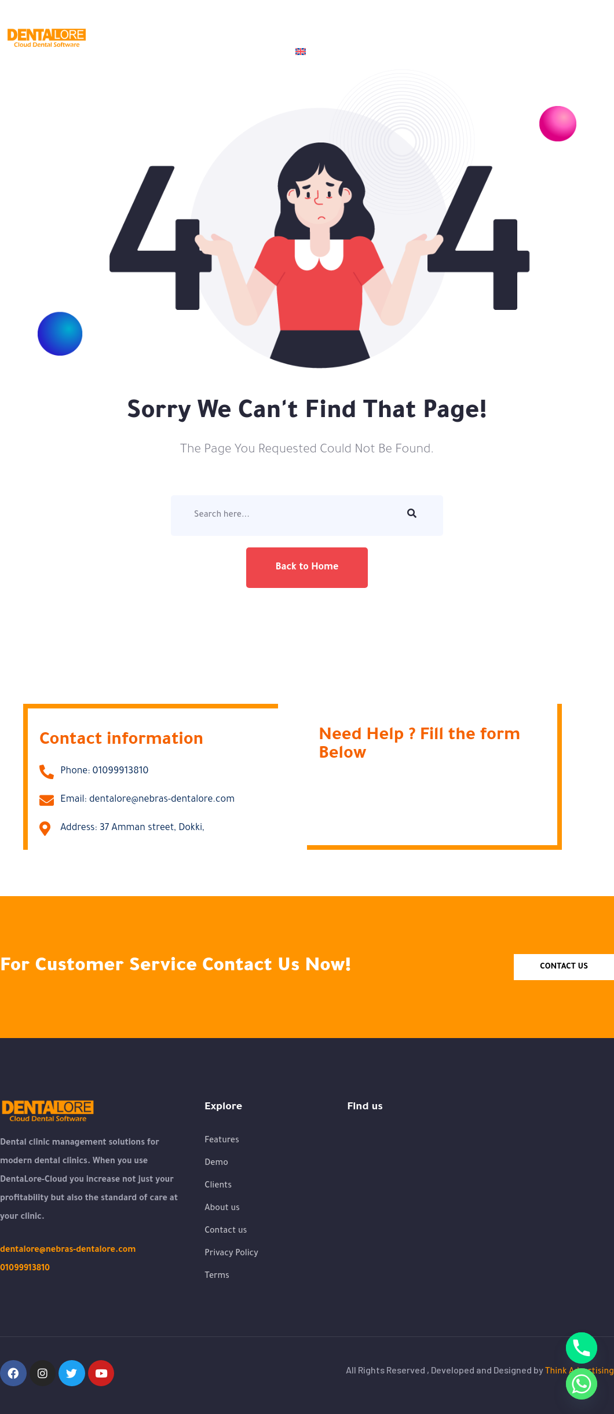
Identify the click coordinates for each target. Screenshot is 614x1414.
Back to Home (306, 567)
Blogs (422, 25)
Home (138, 25)
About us (193, 25)
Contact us (249, 51)
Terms (216, 1276)
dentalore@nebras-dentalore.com (68, 1250)
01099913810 (25, 1269)
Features (310, 25)
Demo (249, 25)
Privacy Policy (231, 1254)
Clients (373, 25)
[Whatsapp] (581, 1384)
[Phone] (581, 1348)
